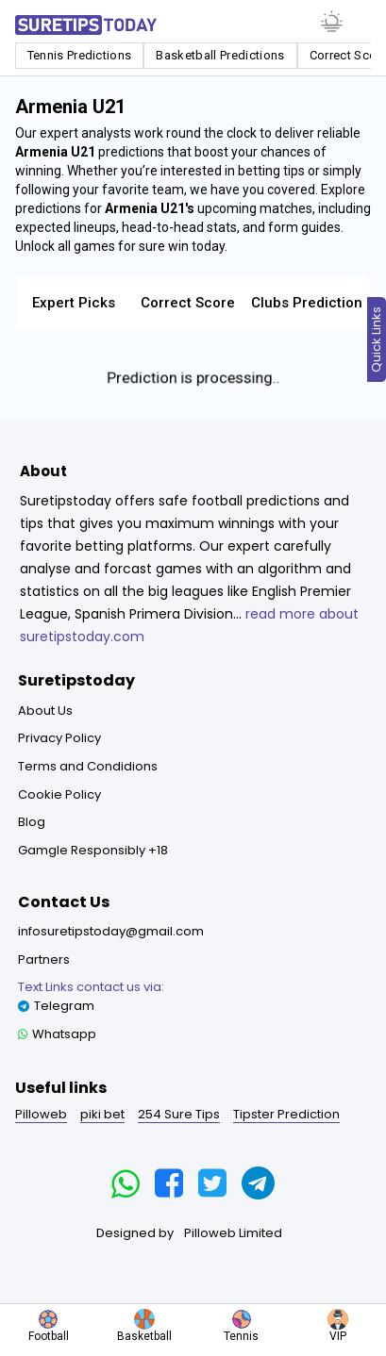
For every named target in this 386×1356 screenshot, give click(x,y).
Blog (31, 822)
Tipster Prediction (286, 1114)
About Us (45, 710)
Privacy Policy (59, 738)
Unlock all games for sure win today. (121, 246)
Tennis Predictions (79, 55)
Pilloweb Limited (233, 1233)
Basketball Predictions (221, 55)
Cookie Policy (59, 794)
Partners (44, 959)
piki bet (102, 1114)
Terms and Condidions (88, 766)
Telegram (91, 996)
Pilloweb (41, 1114)
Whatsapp (57, 1034)
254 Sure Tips (179, 1114)
